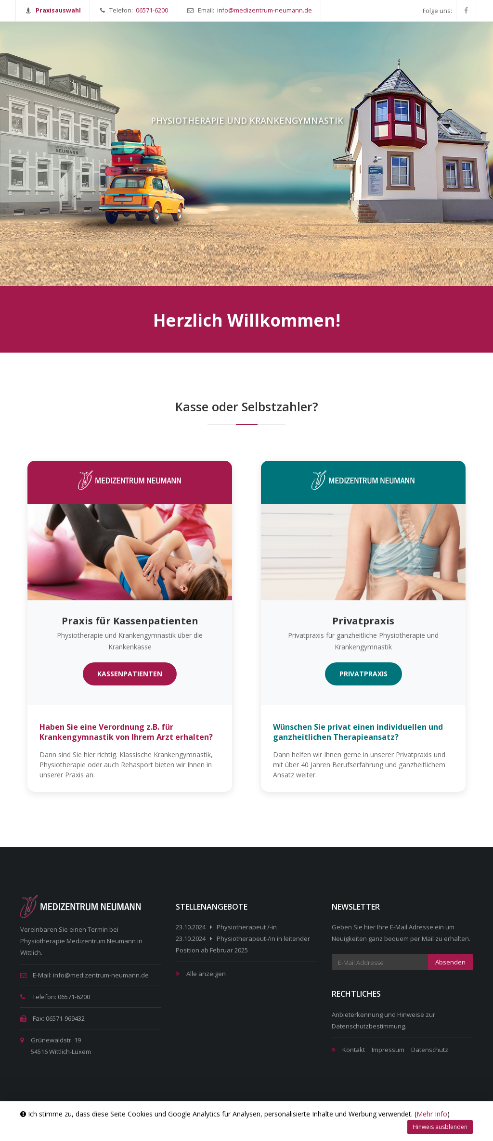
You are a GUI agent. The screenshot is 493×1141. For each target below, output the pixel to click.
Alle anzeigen (206, 973)
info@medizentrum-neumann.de (264, 10)
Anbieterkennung (357, 1014)
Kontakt (353, 1049)
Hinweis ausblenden (440, 1127)
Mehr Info (431, 1113)
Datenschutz (429, 1049)
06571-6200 (152, 10)
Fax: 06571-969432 (52, 1018)
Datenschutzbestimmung (368, 1026)
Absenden (450, 962)
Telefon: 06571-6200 (55, 996)
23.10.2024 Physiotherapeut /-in (226, 927)
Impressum (388, 1049)
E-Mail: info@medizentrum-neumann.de (84, 975)
